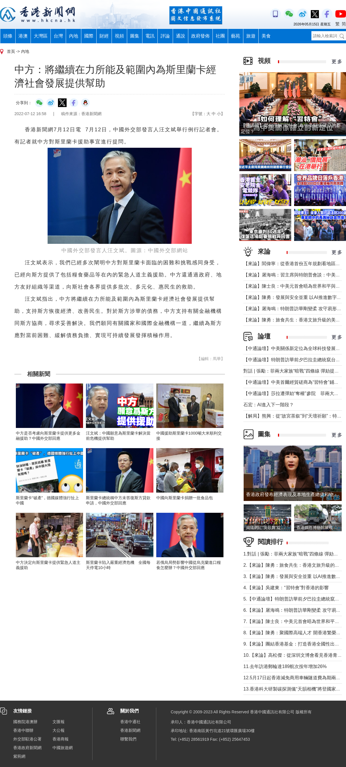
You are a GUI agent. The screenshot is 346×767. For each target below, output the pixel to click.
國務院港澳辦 (25, 721)
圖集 (134, 35)
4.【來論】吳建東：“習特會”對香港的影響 (286, 587)
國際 (88, 35)
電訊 (150, 35)
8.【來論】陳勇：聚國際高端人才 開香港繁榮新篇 (294, 632)
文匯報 (58, 721)
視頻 (119, 35)
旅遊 (250, 35)
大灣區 (41, 35)
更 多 (337, 61)
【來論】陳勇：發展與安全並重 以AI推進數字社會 (294, 297)
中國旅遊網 (62, 747)
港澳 (23, 35)
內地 (73, 35)
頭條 (7, 35)
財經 (104, 35)
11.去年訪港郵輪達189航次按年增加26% (285, 666)
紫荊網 (19, 756)
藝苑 (235, 35)
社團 (220, 35)
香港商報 (60, 739)
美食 (266, 35)
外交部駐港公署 (27, 739)
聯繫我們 (128, 739)
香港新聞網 (130, 730)
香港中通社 (130, 721)
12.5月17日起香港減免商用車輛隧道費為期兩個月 (294, 677)
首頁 (11, 51)
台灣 (58, 35)
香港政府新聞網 (27, 747)
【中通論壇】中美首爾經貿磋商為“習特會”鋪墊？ (293, 382)
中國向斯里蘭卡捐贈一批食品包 (184, 497)
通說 (180, 35)
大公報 (58, 730)
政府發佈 (200, 35)
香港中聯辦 (23, 730)
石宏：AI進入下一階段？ (268, 404)
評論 (165, 35)
